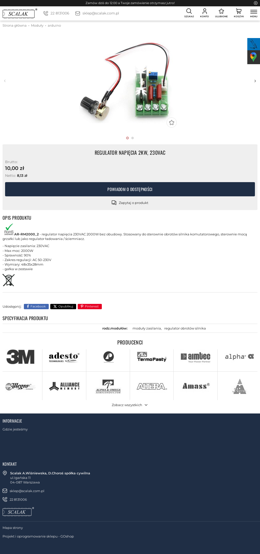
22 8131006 (60, 13)
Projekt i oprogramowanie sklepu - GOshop (38, 536)
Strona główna (15, 25)
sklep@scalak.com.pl (101, 13)
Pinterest (92, 306)
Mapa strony (13, 528)
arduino (54, 25)
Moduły (37, 25)
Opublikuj (65, 306)
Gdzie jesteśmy (15, 429)
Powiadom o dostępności (129, 189)
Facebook (38, 306)
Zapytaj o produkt (133, 203)
